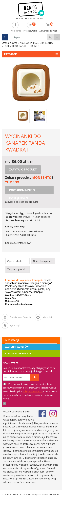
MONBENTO (41, 177)
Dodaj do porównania (20, 317)
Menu (5, 37)
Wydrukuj (47, 317)
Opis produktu (14, 261)
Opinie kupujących (42, 261)
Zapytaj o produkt (23, 169)
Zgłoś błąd (15, 325)
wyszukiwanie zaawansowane (57, 37)
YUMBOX (12, 182)
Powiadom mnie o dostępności (22, 191)
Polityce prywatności (32, 391)
